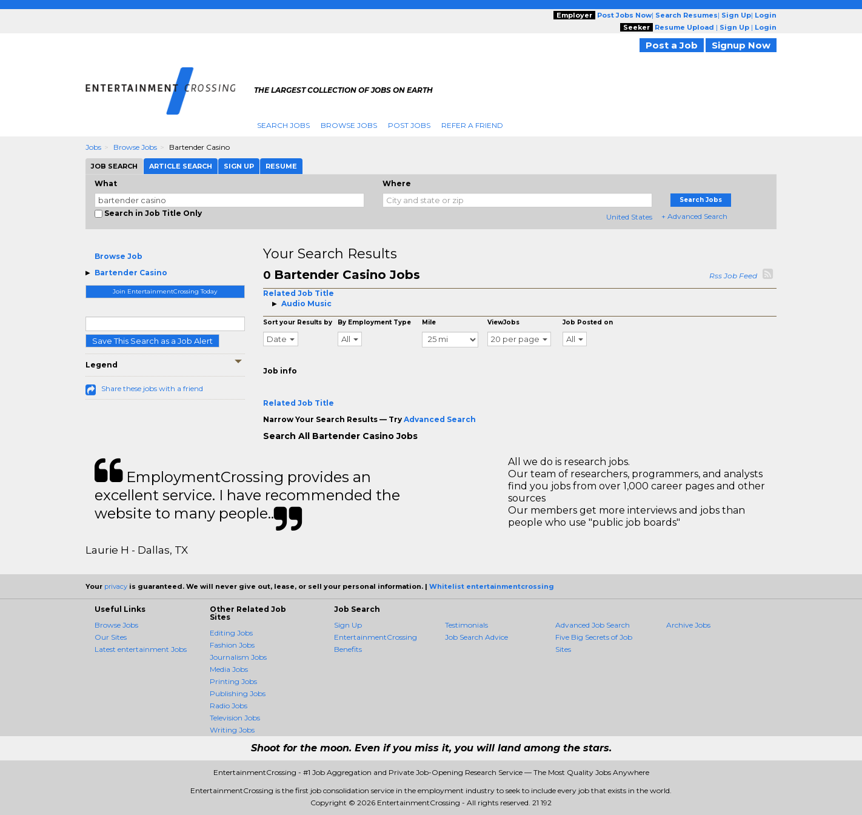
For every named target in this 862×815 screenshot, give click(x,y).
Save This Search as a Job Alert (152, 341)
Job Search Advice (476, 637)
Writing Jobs (232, 729)
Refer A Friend (472, 125)
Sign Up (348, 624)
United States (629, 216)
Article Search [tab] (180, 166)
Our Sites (111, 637)
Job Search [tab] (114, 166)
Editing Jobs (231, 632)
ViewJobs (503, 322)
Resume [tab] (281, 166)
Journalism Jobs (238, 657)
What (106, 183)
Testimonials (466, 624)
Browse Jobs (349, 125)
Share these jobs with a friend (152, 388)
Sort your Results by (297, 322)
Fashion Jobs (232, 644)
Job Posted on (588, 322)
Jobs (93, 147)
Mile (429, 322)
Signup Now (741, 45)
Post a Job (672, 45)
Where (397, 183)
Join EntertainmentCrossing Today (165, 291)
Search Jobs (283, 125)
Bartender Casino (131, 272)
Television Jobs (235, 717)
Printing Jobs (233, 681)
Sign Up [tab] (239, 166)
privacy (115, 586)
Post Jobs (409, 125)
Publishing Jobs (238, 693)
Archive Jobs (688, 624)
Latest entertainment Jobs (141, 649)
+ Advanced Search (694, 216)
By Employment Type (374, 322)
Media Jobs (229, 669)
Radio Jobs (228, 705)
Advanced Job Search (592, 624)
